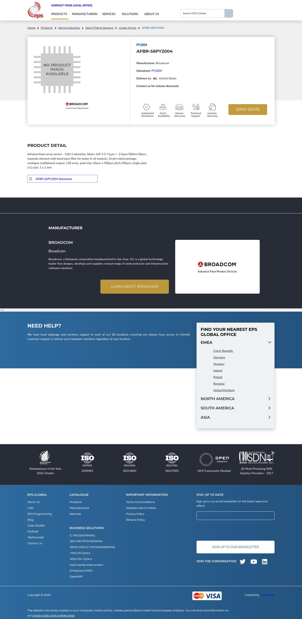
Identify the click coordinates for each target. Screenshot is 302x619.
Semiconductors (69, 27)
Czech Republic (223, 350)
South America (217, 408)
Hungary (219, 364)
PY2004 (157, 70)
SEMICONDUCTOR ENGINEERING (92, 546)
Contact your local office (71, 5)
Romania (219, 383)
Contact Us (34, 542)
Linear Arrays (127, 27)
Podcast (32, 530)
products (59, 14)
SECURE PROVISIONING (86, 540)
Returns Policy (135, 519)
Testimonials (35, 536)
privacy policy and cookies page (53, 613)
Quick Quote (248, 109)
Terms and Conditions (140, 502)
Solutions (130, 14)
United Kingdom (224, 390)
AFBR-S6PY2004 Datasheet (54, 179)
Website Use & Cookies (141, 507)
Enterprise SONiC (81, 569)
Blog (30, 519)
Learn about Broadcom (134, 287)
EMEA (206, 342)
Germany (219, 357)
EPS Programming (39, 513)
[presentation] (229, 530)
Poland (217, 377)
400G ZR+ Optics (81, 557)
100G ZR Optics (80, 552)
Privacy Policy (135, 513)
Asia (205, 417)
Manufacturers (84, 14)
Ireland (217, 370)
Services (109, 14)
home (31, 27)
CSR (30, 507)
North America (218, 399)
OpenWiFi (76, 574)
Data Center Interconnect (86, 563)
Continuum (267, 593)
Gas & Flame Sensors (99, 27)
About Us (151, 14)
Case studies (36, 525)
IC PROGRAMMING (82, 534)
